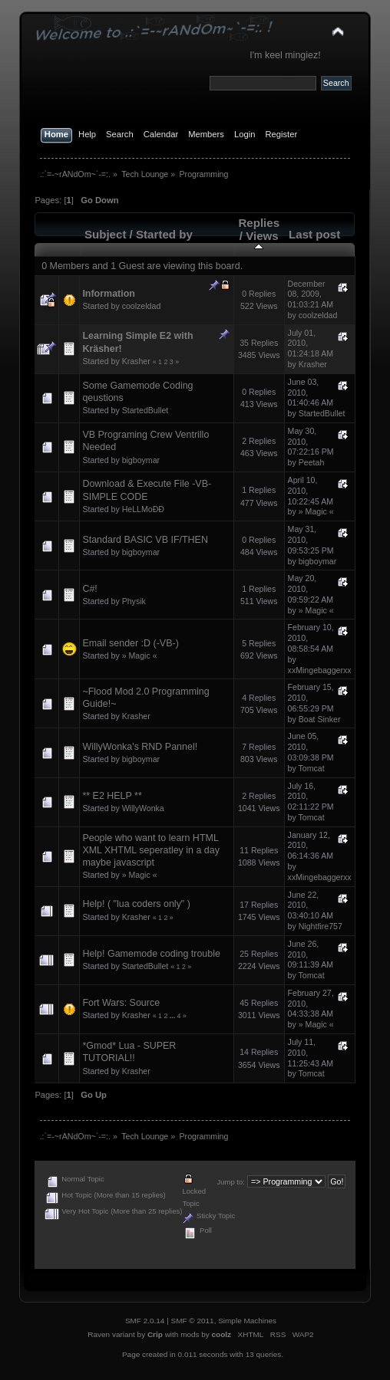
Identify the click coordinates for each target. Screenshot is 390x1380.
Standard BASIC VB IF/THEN (145, 539)
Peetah (312, 462)
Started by (164, 234)
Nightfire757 (320, 926)
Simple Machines (247, 1320)
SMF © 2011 (192, 1320)
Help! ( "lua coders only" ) (136, 904)
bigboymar (141, 460)
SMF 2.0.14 (145, 1320)
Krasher (136, 361)
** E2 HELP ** (111, 795)
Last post (314, 234)
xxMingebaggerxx (320, 670)
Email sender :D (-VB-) (130, 643)
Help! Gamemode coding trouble (151, 953)
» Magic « (316, 511)
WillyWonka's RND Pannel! (139, 746)
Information (108, 293)
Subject (105, 234)
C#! (89, 588)
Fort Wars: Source (121, 1002)
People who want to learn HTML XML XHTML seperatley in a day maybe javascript (151, 850)
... (173, 1016)
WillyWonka (143, 808)
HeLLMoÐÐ (143, 509)
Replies (258, 222)
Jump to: (230, 1182)
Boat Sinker (320, 719)
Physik (134, 601)
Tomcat (312, 768)
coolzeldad (141, 305)
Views (262, 240)
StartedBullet (145, 410)
